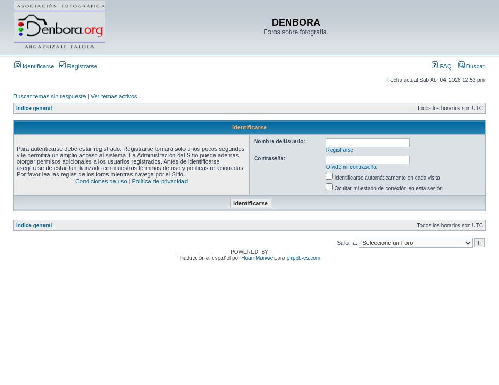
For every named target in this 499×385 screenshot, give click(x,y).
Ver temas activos (114, 96)
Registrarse (78, 66)
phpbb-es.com (303, 258)
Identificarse (34, 66)
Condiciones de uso (101, 181)
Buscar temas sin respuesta (49, 96)
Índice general (34, 108)
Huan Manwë (257, 258)
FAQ (441, 66)
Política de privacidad (160, 181)
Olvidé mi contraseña (351, 167)
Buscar (471, 66)
